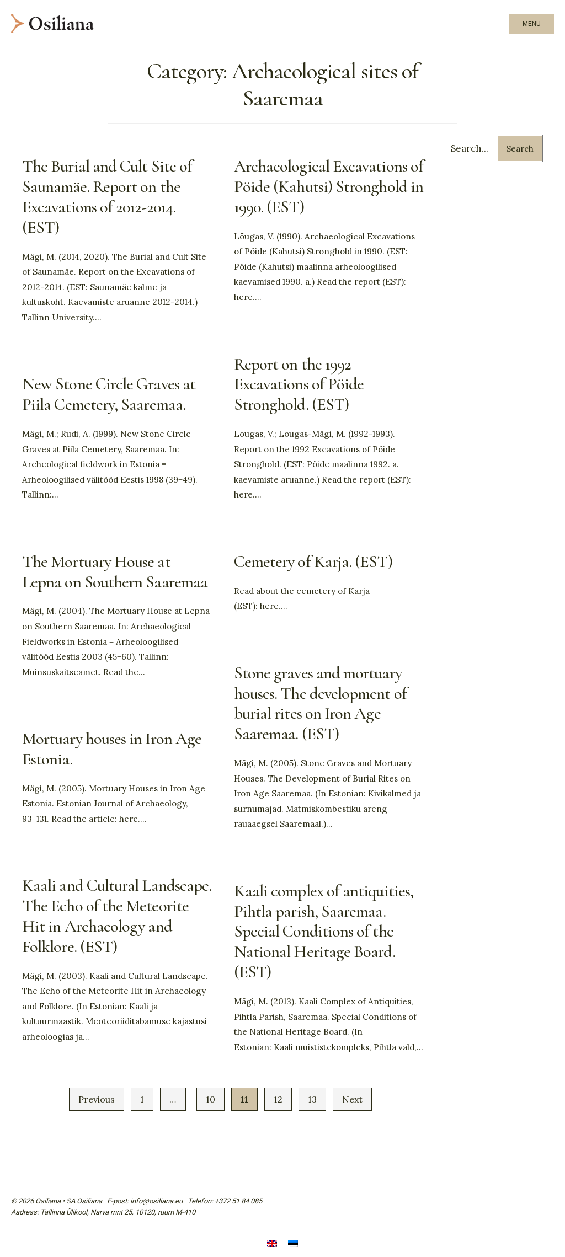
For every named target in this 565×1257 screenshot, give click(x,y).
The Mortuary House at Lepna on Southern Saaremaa (114, 572)
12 (278, 1099)
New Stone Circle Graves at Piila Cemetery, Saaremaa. (108, 394)
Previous (96, 1099)
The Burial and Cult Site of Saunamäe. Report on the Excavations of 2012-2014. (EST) (107, 197)
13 (312, 1099)
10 (210, 1099)
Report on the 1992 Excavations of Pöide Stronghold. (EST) (299, 384)
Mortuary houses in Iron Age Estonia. (111, 749)
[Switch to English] (272, 1245)
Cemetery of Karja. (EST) (313, 562)
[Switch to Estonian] (292, 1245)
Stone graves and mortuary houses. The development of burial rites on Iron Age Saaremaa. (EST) (320, 704)
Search (520, 148)
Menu (532, 24)
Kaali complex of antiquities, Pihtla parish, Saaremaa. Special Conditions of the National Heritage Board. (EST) (323, 931)
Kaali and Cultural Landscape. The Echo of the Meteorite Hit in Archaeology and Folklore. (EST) (116, 916)
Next (352, 1099)
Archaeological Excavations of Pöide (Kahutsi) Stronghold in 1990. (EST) (328, 186)
